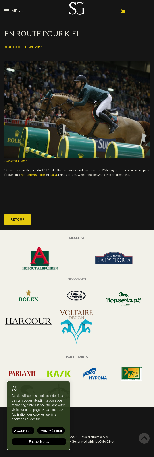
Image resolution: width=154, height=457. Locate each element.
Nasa (53, 174)
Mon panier (123, 11)
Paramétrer (51, 430)
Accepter (23, 430)
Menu (13, 10)
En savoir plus (39, 441)
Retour (17, 219)
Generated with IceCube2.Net (93, 441)
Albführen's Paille (33, 174)
